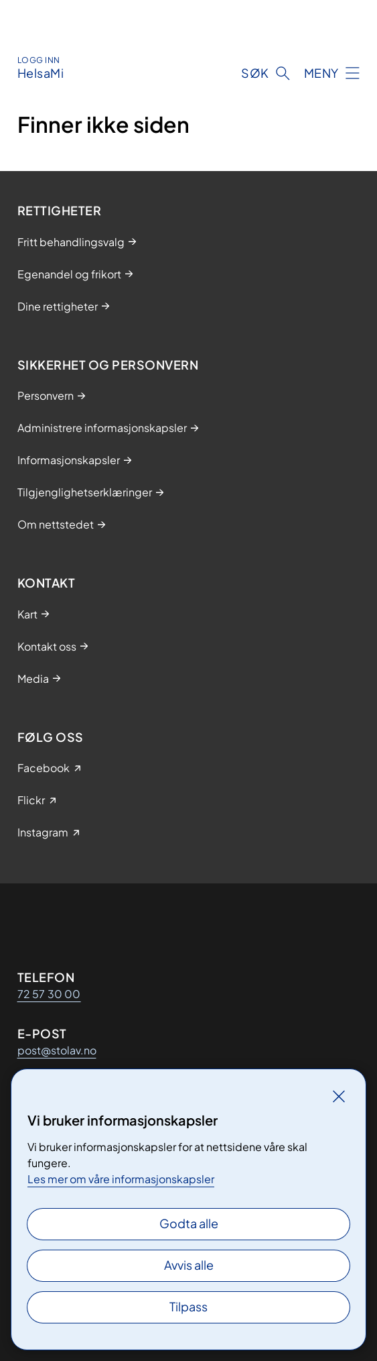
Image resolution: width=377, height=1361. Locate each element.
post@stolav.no (56, 1050)
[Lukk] (339, 1096)
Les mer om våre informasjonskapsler (120, 1179)
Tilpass (188, 1306)
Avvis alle (189, 1264)
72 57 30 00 (49, 994)
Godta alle (188, 1223)
